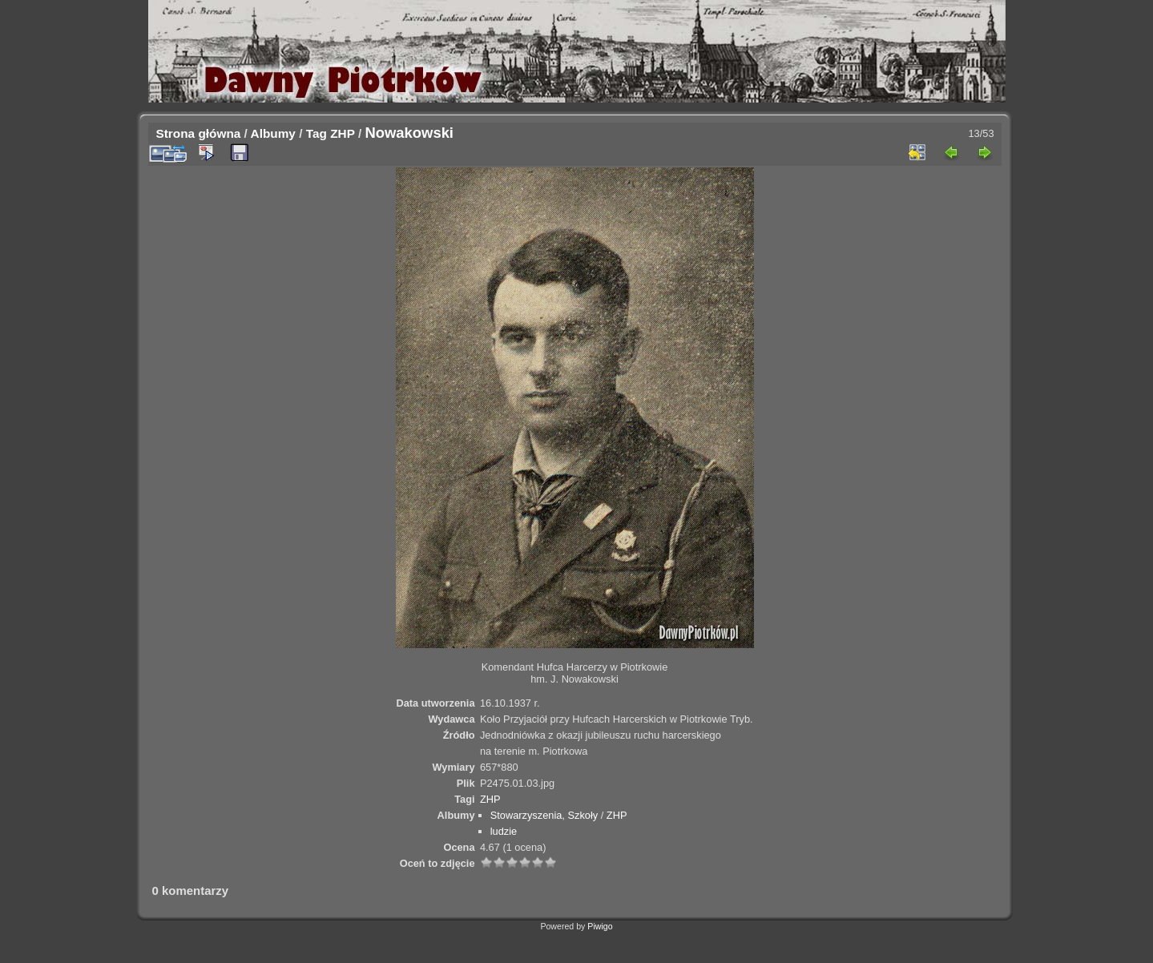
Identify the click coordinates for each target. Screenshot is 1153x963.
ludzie (503, 831)
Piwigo (599, 926)
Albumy (273, 133)
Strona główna (198, 133)
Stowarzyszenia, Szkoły (544, 815)
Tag (316, 133)
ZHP (342, 133)
